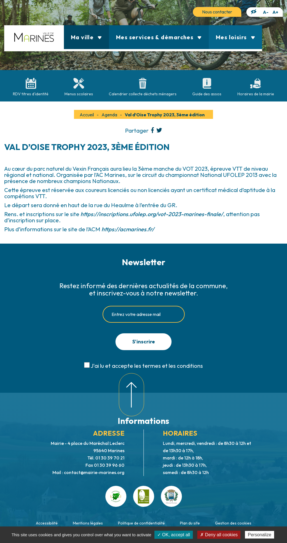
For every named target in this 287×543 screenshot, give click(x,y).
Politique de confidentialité (141, 523)
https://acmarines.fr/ (127, 229)
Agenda (109, 114)
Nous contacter (217, 12)
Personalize (259, 534)
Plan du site (190, 523)
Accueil (87, 114)
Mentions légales (88, 523)
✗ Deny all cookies (219, 534)
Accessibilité (47, 523)
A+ (275, 12)
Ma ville (86, 37)
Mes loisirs (235, 37)
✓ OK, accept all (173, 534)
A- (266, 12)
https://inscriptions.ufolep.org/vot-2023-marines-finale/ (151, 214)
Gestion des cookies (233, 523)
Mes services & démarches (159, 37)
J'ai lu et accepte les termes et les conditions (147, 365)
